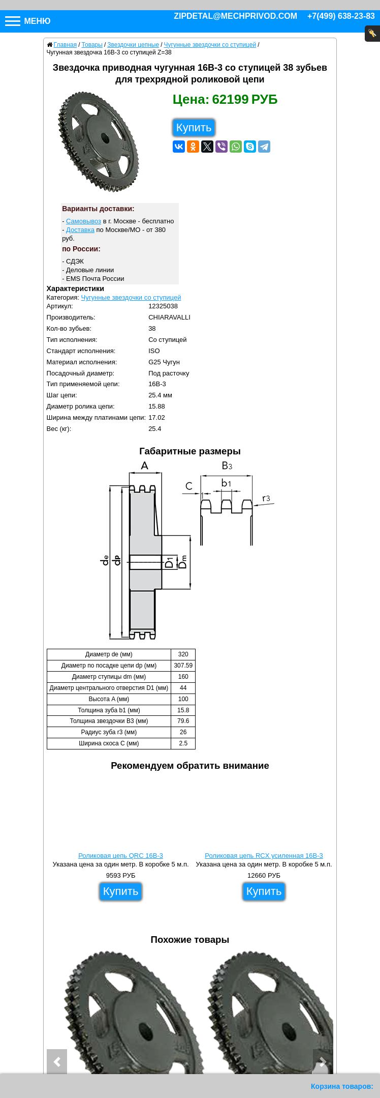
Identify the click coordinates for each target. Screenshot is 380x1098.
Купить (194, 127)
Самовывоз (83, 221)
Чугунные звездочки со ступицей (131, 297)
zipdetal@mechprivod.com (235, 16)
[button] (57, 1062)
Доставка (80, 230)
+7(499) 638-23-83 (341, 16)
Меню (28, 21)
